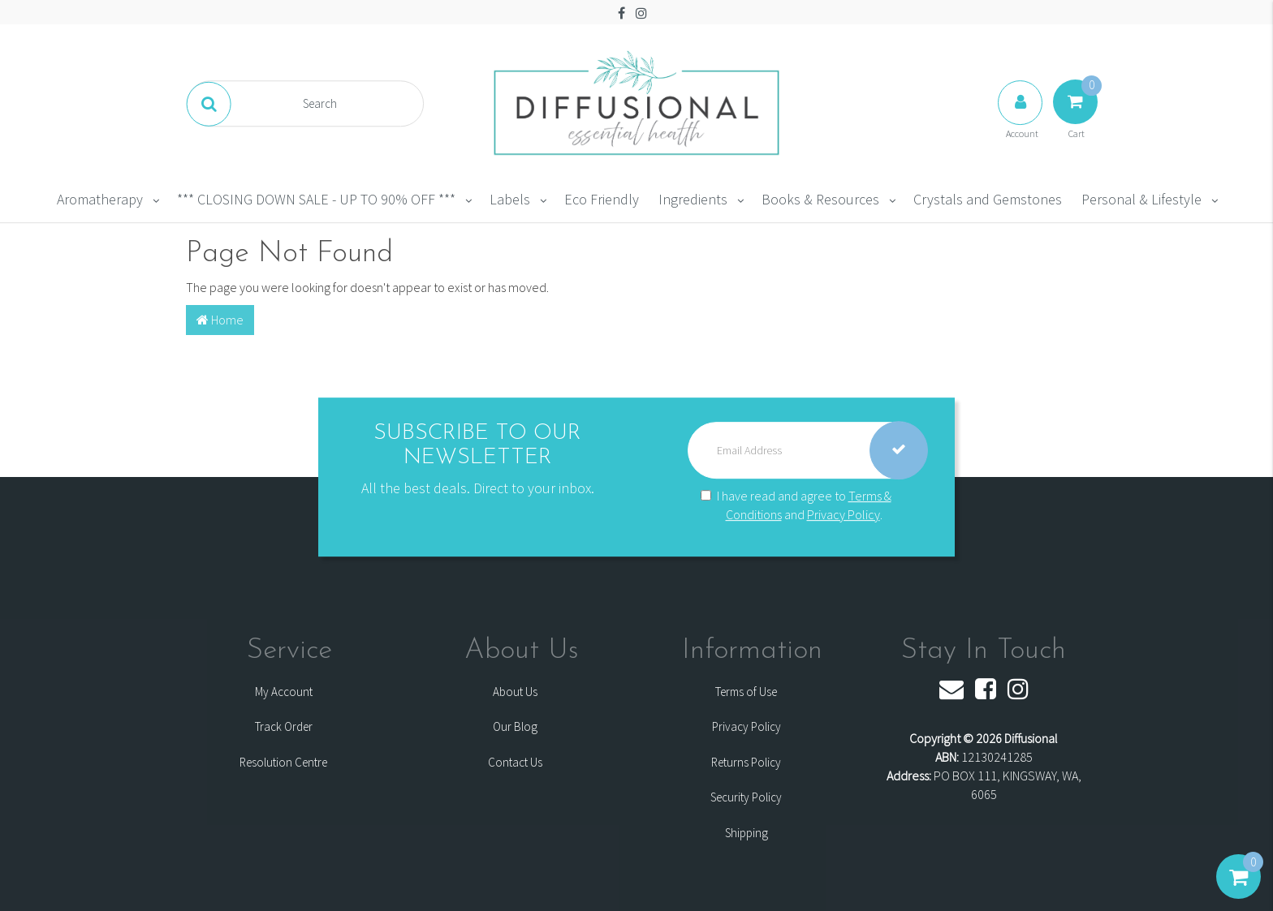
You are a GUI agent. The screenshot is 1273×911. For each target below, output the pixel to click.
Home (220, 320)
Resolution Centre (283, 762)
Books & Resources (820, 199)
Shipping (746, 832)
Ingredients (692, 199)
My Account (284, 691)
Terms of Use (746, 691)
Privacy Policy (843, 514)
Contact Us (515, 762)
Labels (510, 199)
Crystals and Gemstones (987, 199)
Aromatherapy (100, 199)
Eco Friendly (601, 199)
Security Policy (746, 797)
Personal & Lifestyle (1141, 199)
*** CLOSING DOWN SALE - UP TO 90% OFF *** (316, 199)
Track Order (284, 726)
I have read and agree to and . (796, 505)
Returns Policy (746, 762)
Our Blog (515, 726)
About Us (515, 691)
